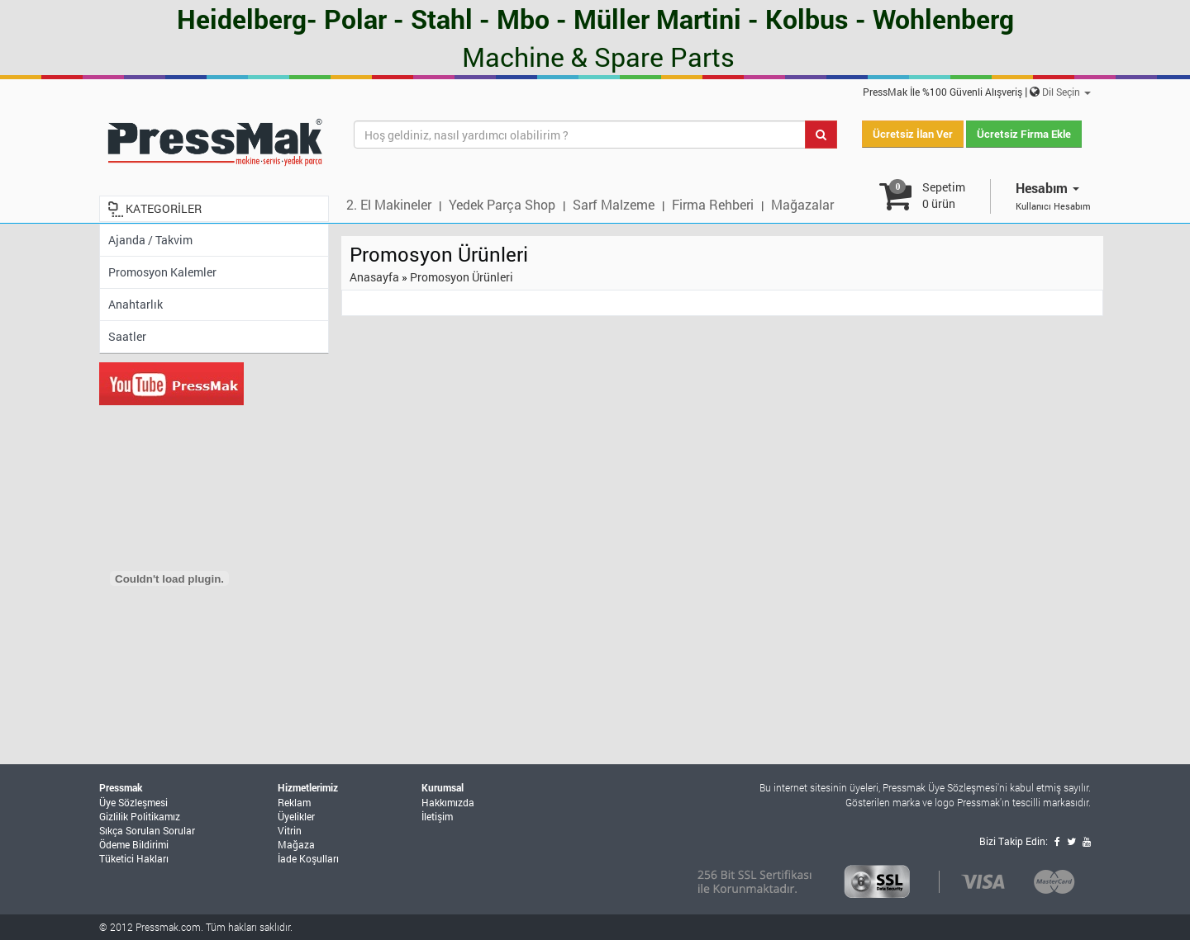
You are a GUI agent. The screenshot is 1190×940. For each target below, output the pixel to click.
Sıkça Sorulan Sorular (147, 830)
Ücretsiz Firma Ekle (1024, 133)
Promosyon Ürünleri (461, 277)
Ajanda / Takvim (150, 240)
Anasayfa (374, 277)
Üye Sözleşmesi (133, 802)
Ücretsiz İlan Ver (913, 133)
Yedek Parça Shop (502, 204)
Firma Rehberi (713, 204)
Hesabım (1047, 187)
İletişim (437, 816)
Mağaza (296, 844)
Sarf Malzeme (613, 204)
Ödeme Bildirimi (134, 844)
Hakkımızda (447, 802)
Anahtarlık (135, 304)
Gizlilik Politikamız (139, 816)
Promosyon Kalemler (162, 272)
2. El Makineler (388, 204)
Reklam (294, 802)
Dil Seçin (1066, 91)
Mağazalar (802, 204)
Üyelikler (296, 816)
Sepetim (943, 195)
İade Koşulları (308, 858)
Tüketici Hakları (134, 858)
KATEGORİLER (164, 208)
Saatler (127, 336)
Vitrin (290, 830)
